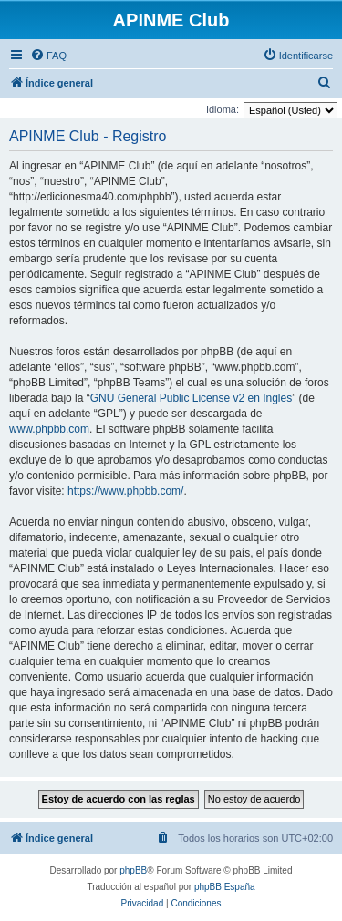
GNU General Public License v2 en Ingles (191, 398)
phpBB (133, 870)
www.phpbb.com (49, 429)
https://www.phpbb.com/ (125, 491)
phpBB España (224, 887)
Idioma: (222, 109)
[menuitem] (48, 56)
